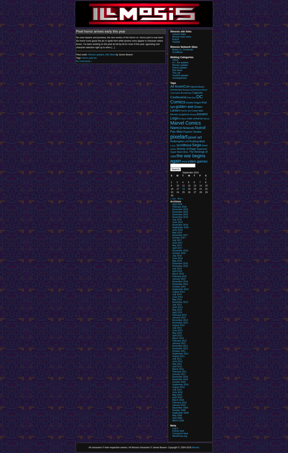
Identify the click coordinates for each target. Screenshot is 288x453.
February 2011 (179, 371)
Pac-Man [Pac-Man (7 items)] (176, 131)
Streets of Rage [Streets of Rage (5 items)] (186, 148)
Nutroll (175, 39)
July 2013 (177, 304)
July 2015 (177, 268)
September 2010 (180, 384)
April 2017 (177, 248)
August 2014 (178, 292)
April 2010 (177, 397)
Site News (110, 54)
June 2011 (177, 361)
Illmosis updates (96, 54)
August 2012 (178, 325)
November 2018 (180, 225)
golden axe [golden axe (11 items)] (184, 107)
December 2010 (180, 377)
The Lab (176, 73)
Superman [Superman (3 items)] (202, 149)
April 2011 (177, 366)
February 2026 (179, 207)
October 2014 (179, 286)
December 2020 (180, 214)
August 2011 (178, 356)
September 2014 (180, 289)
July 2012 (177, 328)
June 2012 (177, 330)
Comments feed (180, 433)
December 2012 (180, 320)
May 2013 (177, 310)
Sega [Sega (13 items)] (196, 145)
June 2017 (177, 243)
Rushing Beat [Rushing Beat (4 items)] (197, 141)
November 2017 (180, 235)
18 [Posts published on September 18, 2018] (183, 189)
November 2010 (180, 379)
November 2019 (180, 217)
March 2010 (178, 400)
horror (85, 58)
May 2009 (177, 415)
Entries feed (178, 431)
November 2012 (180, 322)
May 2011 (177, 364)
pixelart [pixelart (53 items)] (179, 137)
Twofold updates (180, 75)
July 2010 (177, 389)
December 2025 (180, 209)
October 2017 (179, 237)
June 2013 (177, 307)
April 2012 (177, 335)
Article (175, 60)
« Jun (173, 198)
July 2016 (177, 255)
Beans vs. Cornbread (182, 49)
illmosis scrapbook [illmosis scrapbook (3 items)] (179, 114)
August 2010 (178, 387)
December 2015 (180, 263)
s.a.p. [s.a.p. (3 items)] (173, 145)
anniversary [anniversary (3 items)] (176, 90)
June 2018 (177, 230)
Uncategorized (179, 78)
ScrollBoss (177, 52)
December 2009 (180, 407)
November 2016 (180, 250)
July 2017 (177, 240)
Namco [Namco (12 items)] (176, 128)
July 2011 (177, 359)
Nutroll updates (179, 67)
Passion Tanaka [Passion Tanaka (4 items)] (192, 131)
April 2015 (177, 271)
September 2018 (180, 227)
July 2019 (177, 219)
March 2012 (178, 338)
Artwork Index (179, 34)
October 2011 (179, 351)
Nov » (180, 198)
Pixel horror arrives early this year (100, 31)
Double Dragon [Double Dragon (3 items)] (193, 102)
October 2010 (179, 382)
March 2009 (178, 420)
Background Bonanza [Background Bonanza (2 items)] (192, 90)
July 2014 (177, 294)
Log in (175, 428)
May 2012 (177, 333)
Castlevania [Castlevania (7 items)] (178, 97)
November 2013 (180, 302)
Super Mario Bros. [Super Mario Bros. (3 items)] (179, 152)
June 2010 (177, 392)
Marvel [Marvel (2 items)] (206, 119)
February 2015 (179, 276)
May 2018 (177, 232)
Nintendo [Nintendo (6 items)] (189, 128)
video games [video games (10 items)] (198, 161)
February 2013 (179, 315)
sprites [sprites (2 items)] (173, 149)
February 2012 (179, 340)
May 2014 (177, 299)
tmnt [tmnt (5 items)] (184, 161)
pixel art (93, 58)
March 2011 (178, 369)
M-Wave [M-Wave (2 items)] (182, 119)
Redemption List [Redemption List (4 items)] (179, 141)
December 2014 (180, 281)
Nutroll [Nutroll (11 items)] (200, 128)
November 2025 (180, 212)
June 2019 (177, 222)
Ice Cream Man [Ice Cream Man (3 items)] (195, 110)
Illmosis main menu (181, 37)
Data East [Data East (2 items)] (191, 97)
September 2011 (180, 353)
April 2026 (177, 204)
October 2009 (179, 410)
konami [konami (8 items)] (202, 114)
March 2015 (178, 273)
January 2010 (179, 405)
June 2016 (177, 258)
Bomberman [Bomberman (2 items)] (186, 93)
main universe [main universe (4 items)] (195, 118)
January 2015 (179, 279)
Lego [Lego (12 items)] (174, 118)
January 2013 (179, 317)
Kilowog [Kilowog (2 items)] (193, 114)
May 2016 (177, 261)
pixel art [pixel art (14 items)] (195, 137)
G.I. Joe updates (180, 62)
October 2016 (179, 253)
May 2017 (177, 245)
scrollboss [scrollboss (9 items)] (184, 145)
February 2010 (179, 402)
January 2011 (179, 374)
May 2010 (177, 395)
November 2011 (180, 348)
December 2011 (180, 346)
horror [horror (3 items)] (184, 110)
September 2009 (180, 413)
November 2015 (180, 266)
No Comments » (84, 61)
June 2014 (177, 297)
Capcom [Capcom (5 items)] (197, 92)
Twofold (176, 42)
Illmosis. (196, 447)
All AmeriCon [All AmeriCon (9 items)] (180, 86)
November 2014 (180, 284)
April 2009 (177, 418)
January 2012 (179, 343)
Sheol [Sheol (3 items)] (205, 145)
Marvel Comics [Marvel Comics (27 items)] (185, 122)
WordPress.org (179, 436)
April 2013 (177, 312)
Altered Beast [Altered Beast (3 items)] (197, 87)
